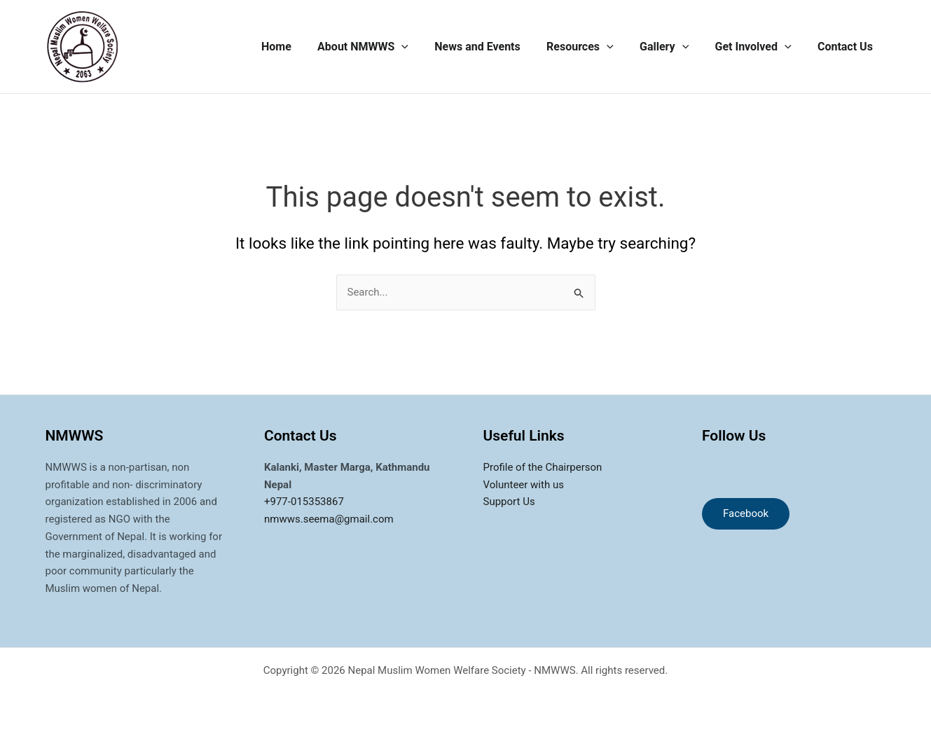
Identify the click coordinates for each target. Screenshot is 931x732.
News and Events (494, 46)
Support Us (509, 501)
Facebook (745, 513)
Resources (593, 46)
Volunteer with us (523, 484)
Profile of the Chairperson (542, 467)
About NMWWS (383, 46)
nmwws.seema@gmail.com (329, 519)
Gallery (673, 46)
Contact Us (847, 46)
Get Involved (758, 46)
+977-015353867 (304, 501)
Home (301, 46)
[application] (422, 46)
